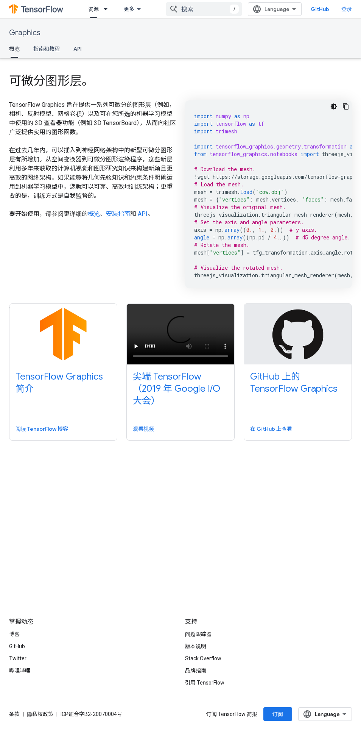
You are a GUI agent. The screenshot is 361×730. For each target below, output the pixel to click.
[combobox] (204, 9)
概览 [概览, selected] (14, 48)
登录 (346, 9)
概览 (94, 213)
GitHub (320, 9)
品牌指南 (195, 670)
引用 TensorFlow (204, 683)
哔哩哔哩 (19, 670)
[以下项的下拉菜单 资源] (108, 9)
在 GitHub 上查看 (271, 428)
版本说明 (195, 646)
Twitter (17, 658)
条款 (14, 714)
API (77, 48)
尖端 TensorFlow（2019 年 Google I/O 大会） (176, 388)
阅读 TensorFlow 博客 (42, 428)
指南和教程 (46, 48)
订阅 (277, 714)
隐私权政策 (40, 714)
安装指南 (118, 213)
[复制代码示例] (346, 106)
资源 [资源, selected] (93, 9)
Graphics (24, 33)
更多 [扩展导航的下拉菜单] (129, 9)
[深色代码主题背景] (334, 106)
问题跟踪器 (198, 634)
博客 (14, 634)
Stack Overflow (203, 658)
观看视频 (143, 428)
